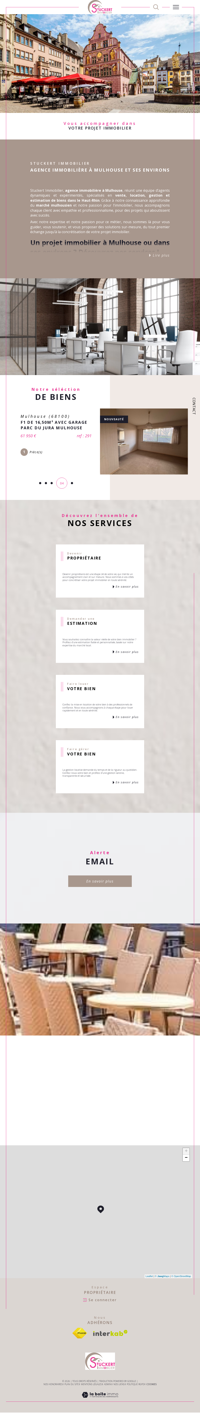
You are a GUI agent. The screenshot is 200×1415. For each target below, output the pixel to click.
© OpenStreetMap (181, 1276)
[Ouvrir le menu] (176, 7)
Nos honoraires (52, 1384)
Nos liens (119, 1384)
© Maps (162, 1276)
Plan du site (71, 1384)
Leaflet (149, 1276)
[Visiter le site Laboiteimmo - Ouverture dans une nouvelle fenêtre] (100, 1399)
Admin (107, 1384)
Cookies (151, 1384)
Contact (194, 406)
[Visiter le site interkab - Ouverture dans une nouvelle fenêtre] (110, 1333)
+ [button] (186, 1151)
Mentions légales (91, 1384)
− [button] (186, 1158)
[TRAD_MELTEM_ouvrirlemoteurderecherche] (156, 7)
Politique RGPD (135, 1384)
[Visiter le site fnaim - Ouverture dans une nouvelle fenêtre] (79, 1333)
